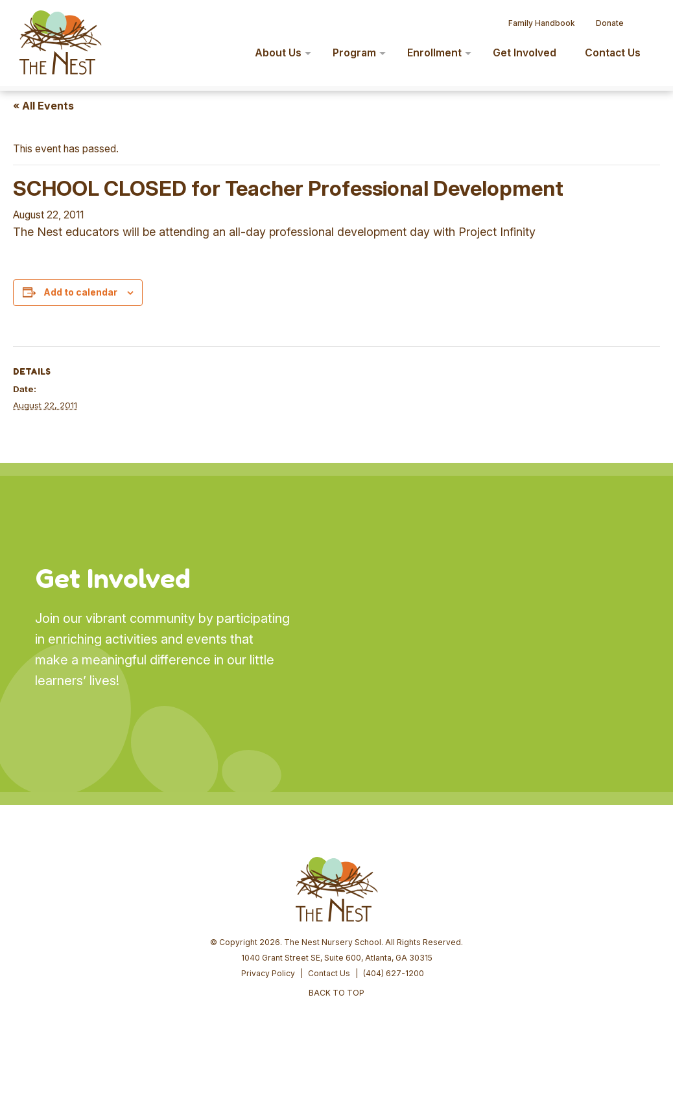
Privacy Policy (268, 973)
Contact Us (329, 973)
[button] (644, 18)
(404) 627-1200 (393, 973)
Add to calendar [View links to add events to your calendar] (80, 292)
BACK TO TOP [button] (336, 993)
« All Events (43, 105)
